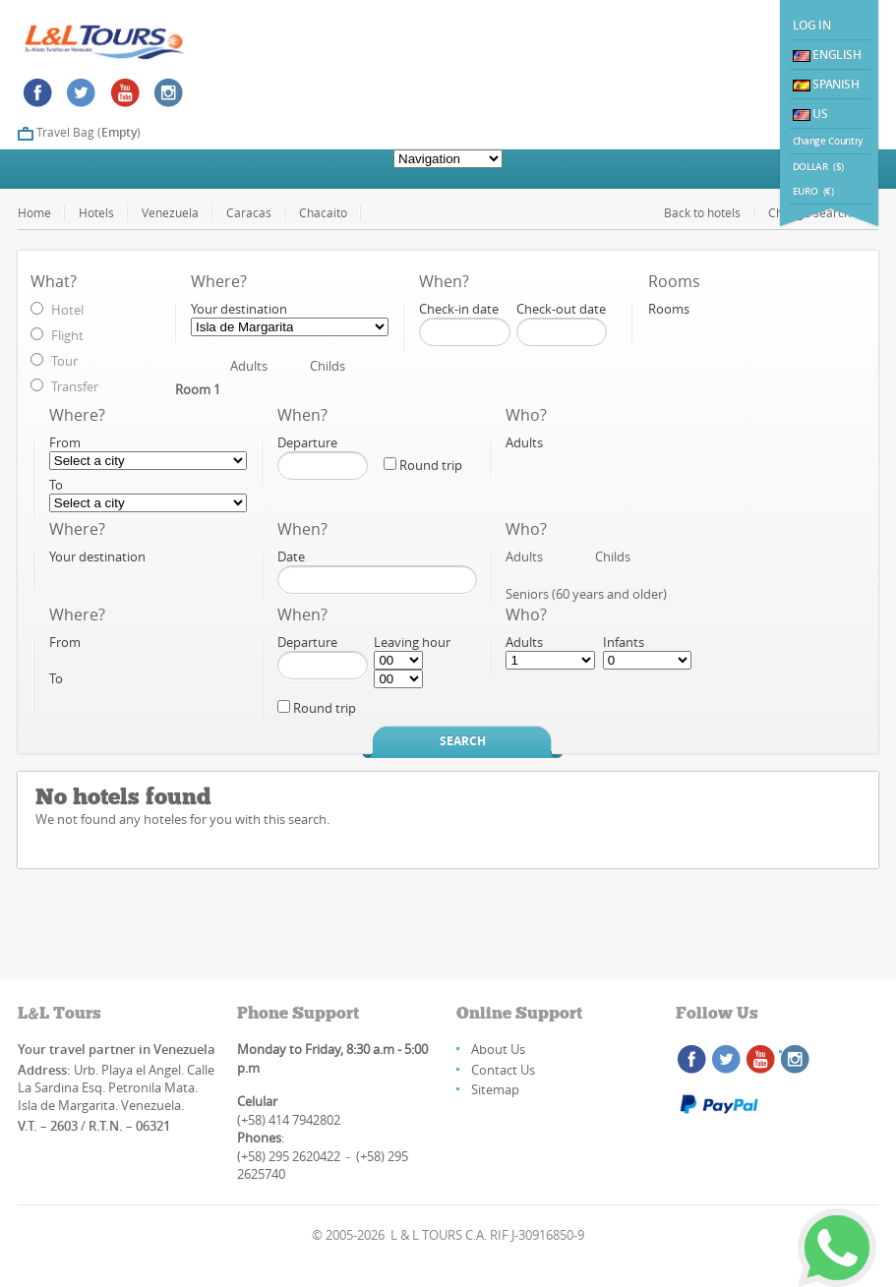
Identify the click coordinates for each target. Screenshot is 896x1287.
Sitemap (495, 1089)
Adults (249, 366)
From (65, 442)
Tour (64, 361)
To (56, 485)
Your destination (239, 309)
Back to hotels (702, 212)
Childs (327, 366)
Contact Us (503, 1070)
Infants (623, 642)
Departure (307, 442)
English (827, 54)
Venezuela (170, 212)
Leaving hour (412, 642)
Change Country (828, 141)
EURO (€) (813, 191)
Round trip (423, 465)
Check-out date (560, 309)
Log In (812, 25)
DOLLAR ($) (818, 166)
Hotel (67, 310)
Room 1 (197, 389)
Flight (67, 335)
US (810, 113)
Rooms (668, 309)
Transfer (74, 386)
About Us (498, 1049)
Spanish (826, 84)
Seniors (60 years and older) (586, 594)
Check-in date (459, 309)
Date (291, 556)
